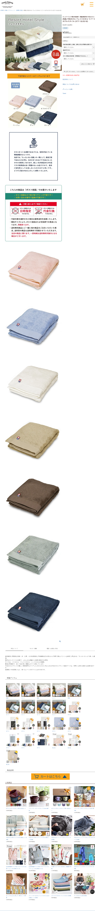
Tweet (64, 93)
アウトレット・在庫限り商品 (15, 10)
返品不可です (67, 50)
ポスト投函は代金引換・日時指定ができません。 (75, 56)
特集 (6, 10)
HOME (2, 10)
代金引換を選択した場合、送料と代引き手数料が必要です (78, 44)
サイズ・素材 (33, 648)
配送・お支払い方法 (52, 648)
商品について (14, 648)
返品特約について (68, 79)
